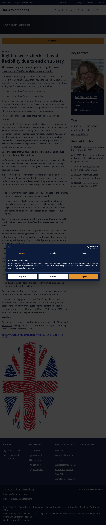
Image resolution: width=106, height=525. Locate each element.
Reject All (22, 277)
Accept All (83, 277)
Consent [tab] (22, 253)
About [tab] (84, 253)
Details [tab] (53, 253)
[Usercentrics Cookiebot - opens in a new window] (89, 247)
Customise (53, 277)
